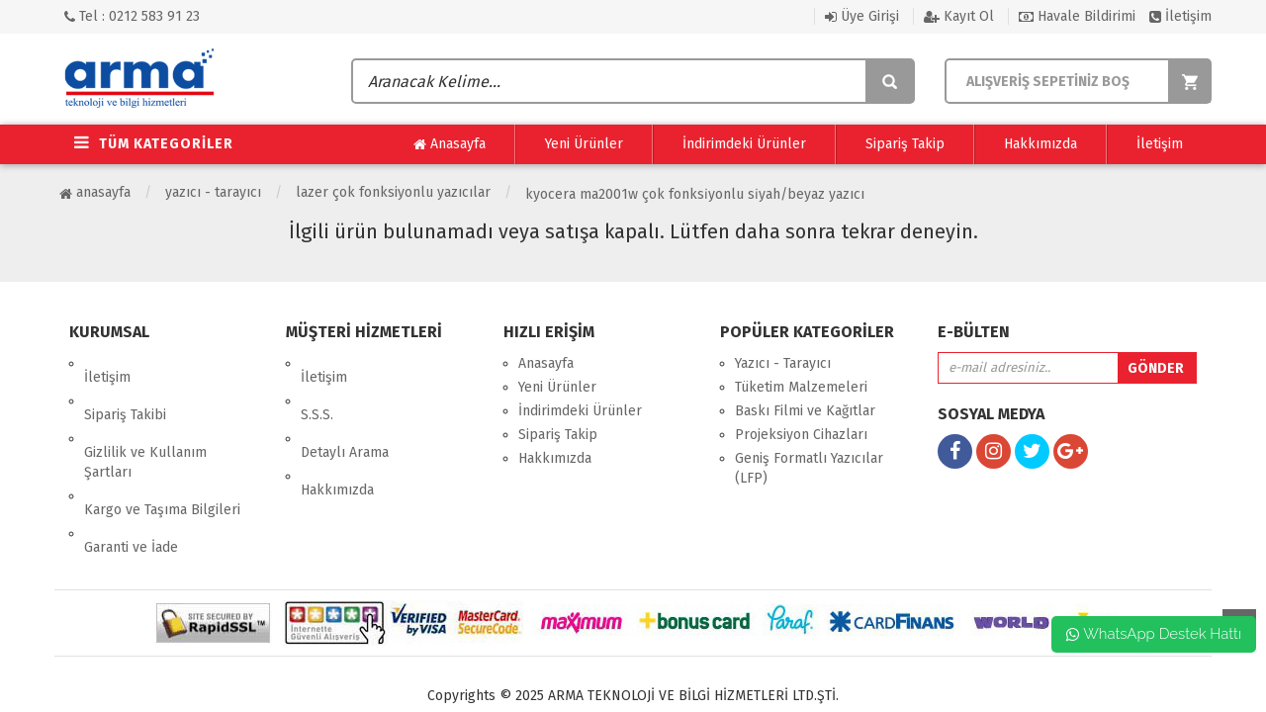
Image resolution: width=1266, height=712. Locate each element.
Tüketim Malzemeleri (801, 387)
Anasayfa (449, 144)
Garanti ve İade (131, 478)
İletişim (1180, 16)
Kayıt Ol (959, 16)
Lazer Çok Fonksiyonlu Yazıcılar (393, 192)
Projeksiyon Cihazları (801, 434)
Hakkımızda (1040, 143)
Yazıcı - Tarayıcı (213, 192)
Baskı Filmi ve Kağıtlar (805, 410)
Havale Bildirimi (1077, 16)
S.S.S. (317, 387)
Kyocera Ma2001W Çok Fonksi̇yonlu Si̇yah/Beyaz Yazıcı (694, 194)
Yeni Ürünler (584, 143)
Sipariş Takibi (125, 387)
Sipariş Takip (905, 143)
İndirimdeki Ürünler (744, 143)
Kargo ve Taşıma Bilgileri (162, 454)
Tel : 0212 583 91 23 (132, 16)
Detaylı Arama (345, 410)
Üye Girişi (862, 16)
